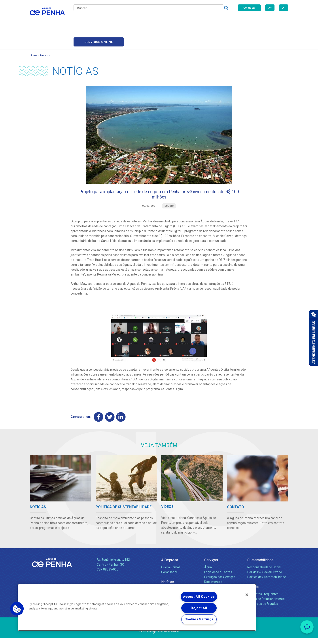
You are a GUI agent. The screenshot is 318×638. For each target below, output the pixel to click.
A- (283, 7)
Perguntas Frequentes (262, 577)
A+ (270, 7)
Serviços (211, 543)
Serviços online (263, 20)
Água (208, 550)
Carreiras (176, 20)
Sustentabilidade (260, 543)
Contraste (249, 7)
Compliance (169, 555)
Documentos (213, 565)
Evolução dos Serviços (219, 560)
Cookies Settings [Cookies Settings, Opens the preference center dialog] (199, 619)
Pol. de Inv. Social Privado (264, 555)
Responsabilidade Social (264, 550)
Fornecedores (200, 20)
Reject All (199, 608)
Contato (253, 570)
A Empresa (169, 543)
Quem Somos (170, 550)
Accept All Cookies (199, 597)
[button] (17, 609)
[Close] (247, 594)
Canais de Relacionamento (266, 582)
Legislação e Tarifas (218, 555)
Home (33, 34)
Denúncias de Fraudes (262, 587)
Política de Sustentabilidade (266, 560)
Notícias (45, 34)
